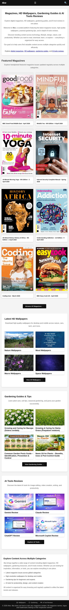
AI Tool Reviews (46, 602)
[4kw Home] (4, 3)
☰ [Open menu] (35, 3)
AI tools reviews (58, 51)
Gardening (32, 602)
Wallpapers (21, 602)
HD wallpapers (29, 51)
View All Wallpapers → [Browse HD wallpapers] (34, 380)
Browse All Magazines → (34, 306)
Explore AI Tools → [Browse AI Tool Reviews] (34, 542)
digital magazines (17, 51)
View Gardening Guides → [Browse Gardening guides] (34, 464)
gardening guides (42, 51)
